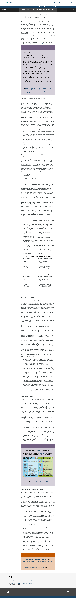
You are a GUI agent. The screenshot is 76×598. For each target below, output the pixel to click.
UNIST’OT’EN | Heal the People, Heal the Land (32, 565)
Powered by (37, 590)
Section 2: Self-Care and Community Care (35, 43)
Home (52, 2)
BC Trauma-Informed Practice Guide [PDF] (34, 87)
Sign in (60, 2)
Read (55, 2)
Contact (45, 592)
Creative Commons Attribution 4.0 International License (23, 583)
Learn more (48, 6)
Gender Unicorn (40, 367)
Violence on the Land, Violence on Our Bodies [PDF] (34, 567)
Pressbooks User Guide (31, 592)
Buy (57, 2)
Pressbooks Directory (39, 592)
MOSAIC (39, 450)
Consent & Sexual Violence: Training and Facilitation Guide (20, 580)
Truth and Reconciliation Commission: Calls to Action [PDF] (35, 559)
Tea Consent (42, 453)
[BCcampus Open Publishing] (8, 2)
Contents (9, 9)
